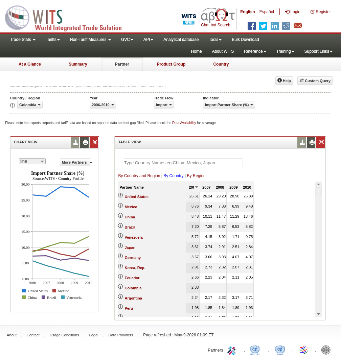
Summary (78, 64)
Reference (255, 51)
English (247, 11)
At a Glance (30, 64)
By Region (196, 175)
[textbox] (183, 162)
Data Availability (184, 123)
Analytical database (181, 39)
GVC (127, 39)
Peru (128, 308)
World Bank (327, 349)
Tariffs (53, 39)
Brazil (129, 227)
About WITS (223, 51)
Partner (122, 64)
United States (136, 197)
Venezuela (133, 237)
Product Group (171, 64)
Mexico (130, 207)
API (148, 39)
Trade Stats (23, 39)
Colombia (132, 288)
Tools (215, 39)
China (129, 217)
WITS (67, 17)
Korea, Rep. (134, 268)
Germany (132, 258)
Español (266, 11)
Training (285, 51)
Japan (129, 247)
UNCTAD (256, 349)
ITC (233, 349)
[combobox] (32, 161)
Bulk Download (245, 39)
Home (196, 51)
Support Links (318, 51)
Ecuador (131, 278)
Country (221, 64)
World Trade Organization (304, 349)
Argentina (133, 298)
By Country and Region (139, 175)
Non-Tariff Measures (90, 39)
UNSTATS (280, 349)
